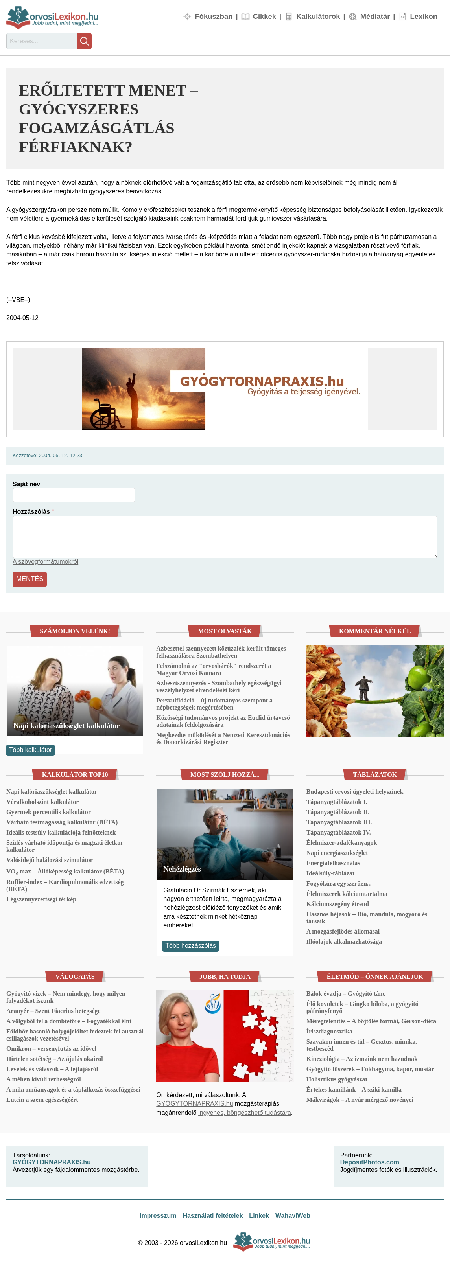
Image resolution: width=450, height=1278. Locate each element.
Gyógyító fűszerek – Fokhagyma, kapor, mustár (370, 1068)
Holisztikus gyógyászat (336, 1078)
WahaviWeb (292, 1215)
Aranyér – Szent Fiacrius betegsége (53, 1010)
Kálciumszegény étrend (337, 903)
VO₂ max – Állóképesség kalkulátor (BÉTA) (65, 870)
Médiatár (375, 16)
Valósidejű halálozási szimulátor (49, 859)
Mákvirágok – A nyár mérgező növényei (359, 1099)
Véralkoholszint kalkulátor (42, 801)
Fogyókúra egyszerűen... (339, 882)
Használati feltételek (213, 1215)
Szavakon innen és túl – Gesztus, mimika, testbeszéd (361, 1044)
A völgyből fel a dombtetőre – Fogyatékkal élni (68, 1020)
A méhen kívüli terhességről (43, 1078)
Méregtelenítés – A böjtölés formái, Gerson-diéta (371, 1020)
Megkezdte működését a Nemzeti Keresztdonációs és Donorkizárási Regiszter (223, 737)
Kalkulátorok (318, 16)
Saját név (26, 484)
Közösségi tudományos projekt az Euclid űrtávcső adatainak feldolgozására (223, 720)
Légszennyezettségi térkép (41, 898)
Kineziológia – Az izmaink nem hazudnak (362, 1058)
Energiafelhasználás (333, 862)
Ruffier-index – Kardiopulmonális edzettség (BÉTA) (65, 885)
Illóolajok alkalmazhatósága (344, 941)
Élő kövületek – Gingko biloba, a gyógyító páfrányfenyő (362, 1006)
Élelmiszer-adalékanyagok (341, 842)
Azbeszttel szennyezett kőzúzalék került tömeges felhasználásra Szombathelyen (221, 651)
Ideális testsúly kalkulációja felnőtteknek (61, 831)
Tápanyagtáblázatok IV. (338, 831)
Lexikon (424, 16)
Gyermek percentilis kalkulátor (48, 811)
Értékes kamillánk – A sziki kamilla (354, 1088)
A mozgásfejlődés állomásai (343, 930)
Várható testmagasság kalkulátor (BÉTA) (62, 821)
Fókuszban (213, 16)
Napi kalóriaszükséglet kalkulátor (66, 724)
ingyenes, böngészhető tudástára (244, 1111)
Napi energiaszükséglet (337, 852)
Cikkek (264, 16)
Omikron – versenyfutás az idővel (51, 1047)
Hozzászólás (31, 511)
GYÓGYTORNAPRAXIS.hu (194, 1103)
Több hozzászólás (190, 944)
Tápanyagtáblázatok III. (339, 821)
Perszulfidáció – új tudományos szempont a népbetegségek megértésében (214, 703)
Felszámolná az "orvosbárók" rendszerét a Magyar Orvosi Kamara (213, 668)
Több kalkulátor (30, 749)
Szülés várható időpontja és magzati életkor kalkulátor (64, 845)
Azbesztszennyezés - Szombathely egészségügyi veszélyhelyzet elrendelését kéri (219, 685)
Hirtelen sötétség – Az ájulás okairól (54, 1058)
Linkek (259, 1215)
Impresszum (158, 1215)
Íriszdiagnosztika (329, 1030)
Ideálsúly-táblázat (330, 872)
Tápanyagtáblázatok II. (338, 811)
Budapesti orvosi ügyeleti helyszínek (355, 790)
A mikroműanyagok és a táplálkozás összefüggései (73, 1088)
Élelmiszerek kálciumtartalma (346, 893)
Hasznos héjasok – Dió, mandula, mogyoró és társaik (367, 917)
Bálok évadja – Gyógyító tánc (345, 992)
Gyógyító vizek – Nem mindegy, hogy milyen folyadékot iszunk (65, 996)
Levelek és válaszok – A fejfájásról (52, 1068)
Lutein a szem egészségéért (42, 1099)
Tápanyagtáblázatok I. (336, 801)
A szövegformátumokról (45, 561)
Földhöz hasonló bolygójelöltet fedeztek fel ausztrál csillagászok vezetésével (75, 1034)
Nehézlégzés (182, 868)
